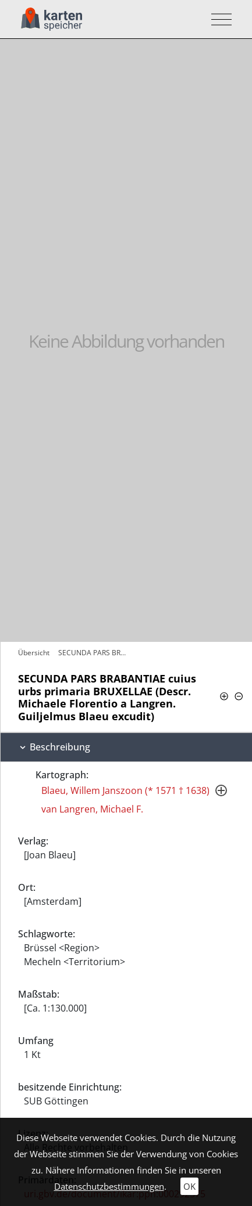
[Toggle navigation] (218, 19)
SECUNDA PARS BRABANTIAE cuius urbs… (93, 653)
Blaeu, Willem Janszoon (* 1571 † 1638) (125, 790)
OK (189, 1186)
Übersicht (33, 653)
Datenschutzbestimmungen (109, 1186)
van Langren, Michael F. (92, 809)
